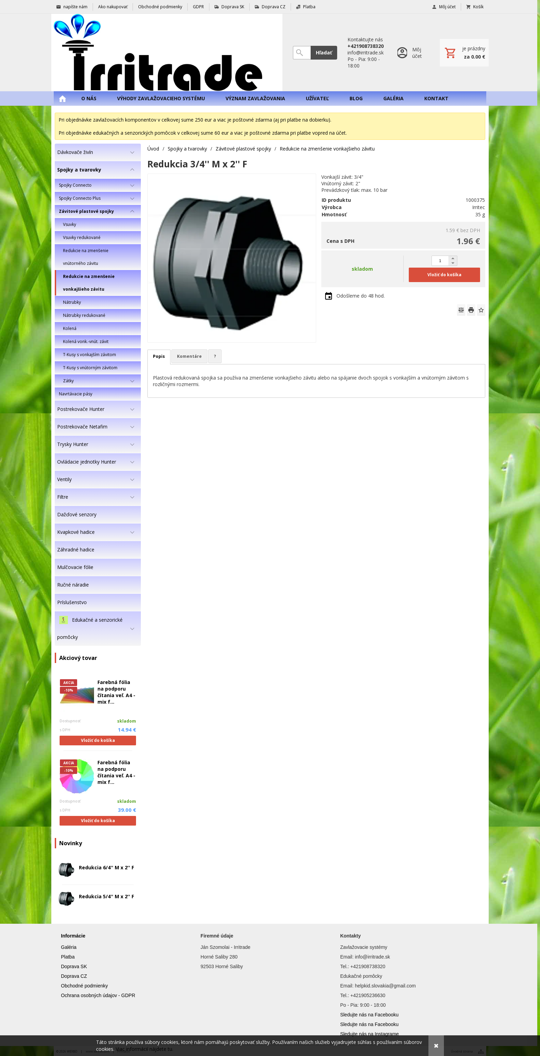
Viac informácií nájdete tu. (144, 1049)
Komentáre (189, 356)
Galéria (68, 947)
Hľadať (324, 52)
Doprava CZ (74, 976)
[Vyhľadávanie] (302, 53)
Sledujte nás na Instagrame (369, 1034)
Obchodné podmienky (84, 985)
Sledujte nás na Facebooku (369, 1014)
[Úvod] (166, 52)
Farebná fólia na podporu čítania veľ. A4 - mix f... (116, 692)
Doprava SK (74, 966)
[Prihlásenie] (411, 52)
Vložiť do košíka (98, 740)
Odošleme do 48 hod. (360, 295)
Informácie (73, 936)
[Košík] (464, 52)
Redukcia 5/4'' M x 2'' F (106, 896)
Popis (159, 356)
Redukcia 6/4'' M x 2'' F (106, 867)
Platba (68, 957)
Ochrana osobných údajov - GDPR (98, 995)
